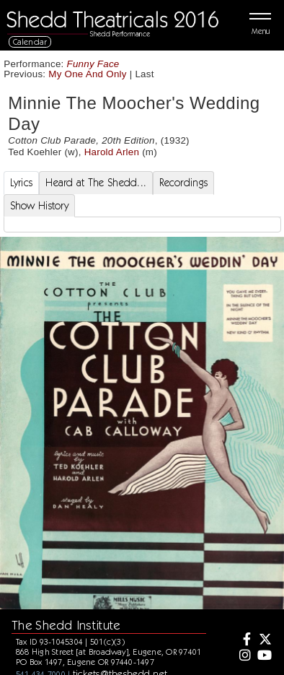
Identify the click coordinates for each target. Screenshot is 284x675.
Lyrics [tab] (21, 182)
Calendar (30, 41)
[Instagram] (244, 656)
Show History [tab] (39, 206)
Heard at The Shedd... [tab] (95, 182)
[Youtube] (264, 656)
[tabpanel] (142, 224)
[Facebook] (244, 640)
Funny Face (93, 63)
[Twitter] (264, 640)
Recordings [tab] (183, 182)
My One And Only (87, 74)
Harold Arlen (112, 152)
